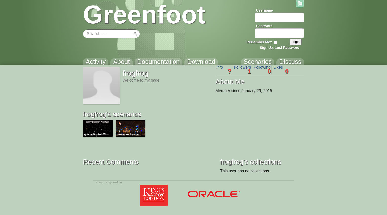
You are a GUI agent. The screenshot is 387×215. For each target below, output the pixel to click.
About (99, 182)
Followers (242, 69)
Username (264, 10)
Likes (280, 69)
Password (264, 26)
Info (223, 69)
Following (262, 69)
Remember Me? (259, 42)
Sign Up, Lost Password (279, 48)
